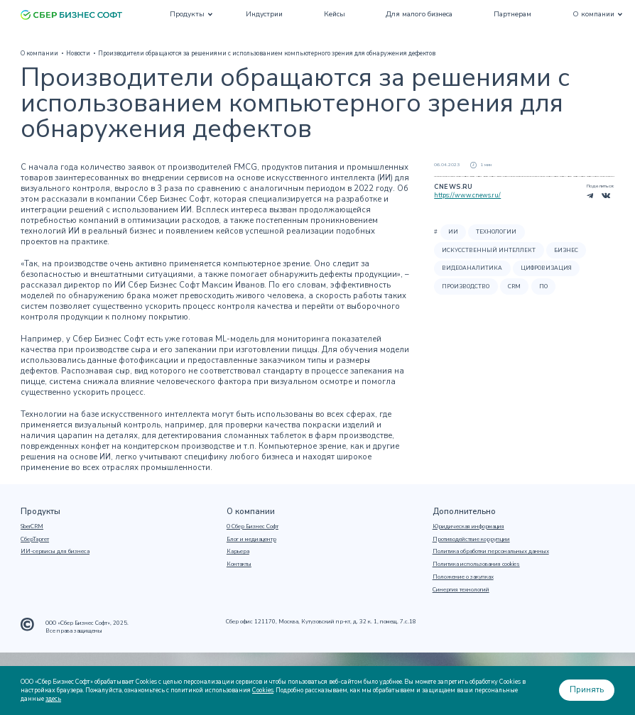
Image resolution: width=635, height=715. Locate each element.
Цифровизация (546, 268)
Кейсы (334, 14)
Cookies (262, 690)
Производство (465, 286)
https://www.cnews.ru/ (467, 195)
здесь (53, 698)
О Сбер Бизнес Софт (252, 526)
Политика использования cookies (476, 564)
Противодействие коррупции (471, 539)
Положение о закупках (463, 577)
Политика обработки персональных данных (491, 551)
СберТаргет (35, 539)
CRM (514, 286)
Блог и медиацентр (251, 539)
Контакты (239, 564)
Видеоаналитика (472, 268)
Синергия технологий (461, 590)
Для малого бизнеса (419, 14)
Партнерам (512, 14)
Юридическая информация (468, 526)
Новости (78, 53)
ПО (543, 286)
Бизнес (566, 250)
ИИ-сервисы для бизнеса (55, 551)
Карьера (238, 551)
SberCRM (32, 526)
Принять (587, 689)
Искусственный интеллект (489, 250)
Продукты (187, 14)
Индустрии (264, 14)
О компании (593, 14)
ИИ (453, 232)
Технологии (496, 232)
